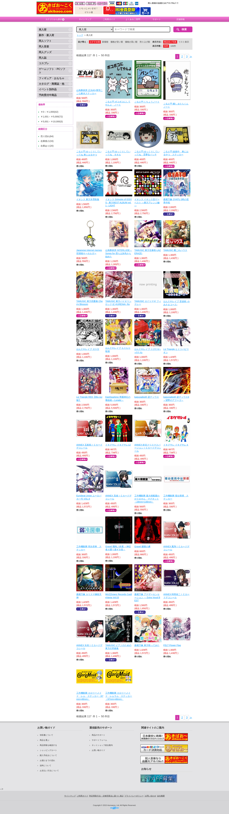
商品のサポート (98, 735)
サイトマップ (85, 19)
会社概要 (161, 796)
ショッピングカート (48, 750)
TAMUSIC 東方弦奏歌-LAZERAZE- (147, 252)
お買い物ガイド (98, 750)
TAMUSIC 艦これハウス (175, 250)
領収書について (46, 735)
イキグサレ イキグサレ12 (118, 445)
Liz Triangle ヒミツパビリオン (176, 351)
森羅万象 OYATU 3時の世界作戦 (176, 201)
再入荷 (42, 29)
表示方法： (157, 42)
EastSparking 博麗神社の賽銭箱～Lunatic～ (117, 398)
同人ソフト (45, 41)
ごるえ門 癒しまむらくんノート (175, 105)
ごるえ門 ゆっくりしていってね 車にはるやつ (88, 153)
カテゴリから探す (54, 19)
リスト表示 (184, 42)
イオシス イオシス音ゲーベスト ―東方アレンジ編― (147, 202)
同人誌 (42, 57)
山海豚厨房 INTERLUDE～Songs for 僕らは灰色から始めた (118, 253)
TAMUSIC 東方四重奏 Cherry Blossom (89, 303)
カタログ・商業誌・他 (51, 83)
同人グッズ (45, 52)
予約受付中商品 (48, 95)
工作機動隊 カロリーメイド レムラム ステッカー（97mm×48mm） (118, 696)
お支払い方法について (49, 771)
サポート (157, 19)
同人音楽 (44, 46)
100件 (173, 46)
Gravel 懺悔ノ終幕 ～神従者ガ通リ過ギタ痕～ (118, 548)
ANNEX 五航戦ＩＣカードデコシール (89, 446)
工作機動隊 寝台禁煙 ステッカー (175, 497)
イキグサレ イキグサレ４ (175, 445)
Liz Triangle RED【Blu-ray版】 (89, 398)
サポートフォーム (99, 740)
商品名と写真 (170, 42)
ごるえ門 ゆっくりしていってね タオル (117, 153)
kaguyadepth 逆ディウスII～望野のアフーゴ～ (176, 398)
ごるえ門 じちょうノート (147, 102)
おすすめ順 (95, 42)
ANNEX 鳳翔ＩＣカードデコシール (176, 548)
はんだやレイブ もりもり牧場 (117, 350)
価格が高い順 (131, 42)
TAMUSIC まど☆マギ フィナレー (147, 303)
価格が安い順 (117, 42)
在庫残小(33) (47, 141)
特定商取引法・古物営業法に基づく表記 (106, 796)
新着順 (105, 42)
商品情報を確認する (48, 745)
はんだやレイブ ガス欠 (87, 349)
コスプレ (44, 63)
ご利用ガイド (109, 19)
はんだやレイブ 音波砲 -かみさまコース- (176, 303)
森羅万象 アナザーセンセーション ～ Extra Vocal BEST (147, 597)
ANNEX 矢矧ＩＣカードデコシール (89, 647)
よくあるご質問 (133, 19)
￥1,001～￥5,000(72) (52, 116)
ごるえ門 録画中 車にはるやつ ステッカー (175, 153)
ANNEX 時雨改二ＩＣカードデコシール (176, 596)
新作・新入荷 (46, 35)
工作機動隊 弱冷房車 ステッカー (88, 548)
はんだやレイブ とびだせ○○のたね (147, 351)
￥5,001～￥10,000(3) (52, 121)
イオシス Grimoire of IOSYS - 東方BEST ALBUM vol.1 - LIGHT (118, 202)
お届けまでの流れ (47, 760)
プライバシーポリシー (134, 796)
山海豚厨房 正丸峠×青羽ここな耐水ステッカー (89, 92)
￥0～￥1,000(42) (49, 112)
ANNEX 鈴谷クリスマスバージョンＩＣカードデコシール (147, 448)
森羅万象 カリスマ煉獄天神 (88, 596)
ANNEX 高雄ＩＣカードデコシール (118, 497)
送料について (45, 765)
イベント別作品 (48, 89)
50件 (166, 46)
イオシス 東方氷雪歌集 (87, 199)
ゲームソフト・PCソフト (52, 71)
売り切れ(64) (47, 136)
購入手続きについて (48, 755)
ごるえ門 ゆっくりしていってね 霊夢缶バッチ (147, 153)
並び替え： (83, 42)
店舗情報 (180, 19)
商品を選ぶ (44, 740)
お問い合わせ (150, 796)
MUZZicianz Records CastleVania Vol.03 (118, 596)
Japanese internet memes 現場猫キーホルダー (89, 252)
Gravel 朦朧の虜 (142, 546)
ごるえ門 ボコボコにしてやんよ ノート (117, 103)
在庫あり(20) (47, 146)
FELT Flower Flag (172, 645)
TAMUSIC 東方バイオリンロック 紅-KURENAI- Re (118, 303)
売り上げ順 (145, 42)
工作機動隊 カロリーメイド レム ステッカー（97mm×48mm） (89, 696)
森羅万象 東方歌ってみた (147, 645)
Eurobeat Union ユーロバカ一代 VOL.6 (88, 497)
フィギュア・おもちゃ (51, 78)
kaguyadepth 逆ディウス (146, 397)
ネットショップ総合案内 (102, 745)
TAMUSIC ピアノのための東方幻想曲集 (118, 647)
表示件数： (157, 46)
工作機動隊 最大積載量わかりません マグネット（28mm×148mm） (147, 498)
